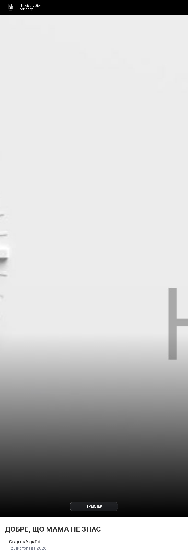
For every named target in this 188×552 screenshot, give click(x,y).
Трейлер (94, 506)
